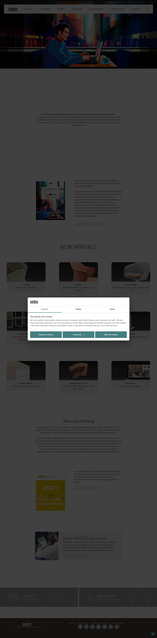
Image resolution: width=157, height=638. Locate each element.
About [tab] (112, 309)
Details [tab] (78, 309)
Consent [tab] (44, 309)
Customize (78, 335)
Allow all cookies (111, 335)
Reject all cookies (46, 335)
